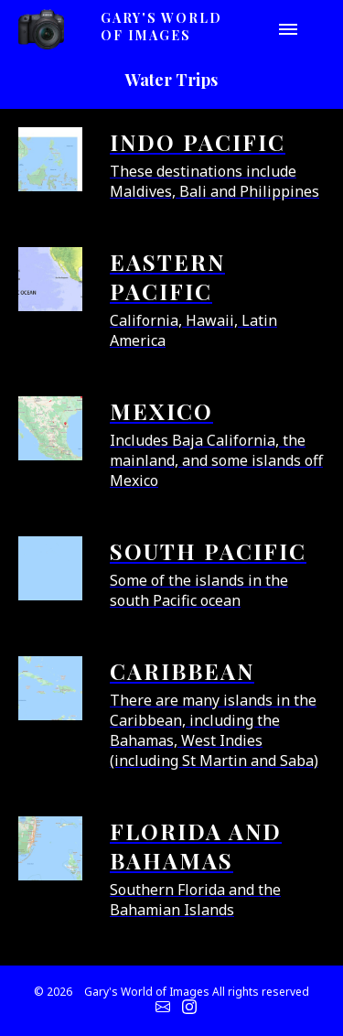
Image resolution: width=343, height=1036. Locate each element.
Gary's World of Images (161, 26)
